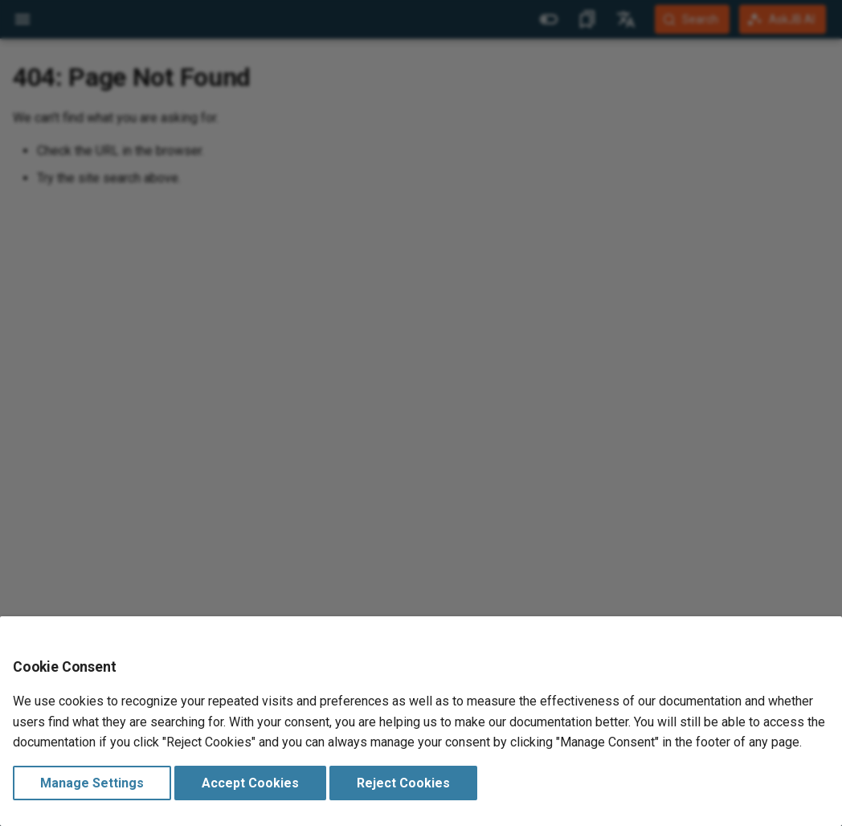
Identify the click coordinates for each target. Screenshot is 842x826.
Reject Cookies (403, 783)
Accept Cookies (250, 783)
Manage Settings (92, 783)
